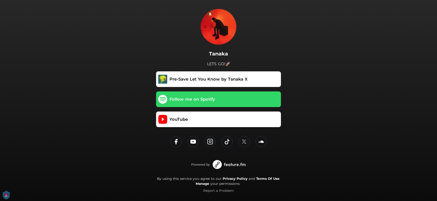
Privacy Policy (235, 178)
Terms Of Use (268, 178)
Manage (202, 183)
